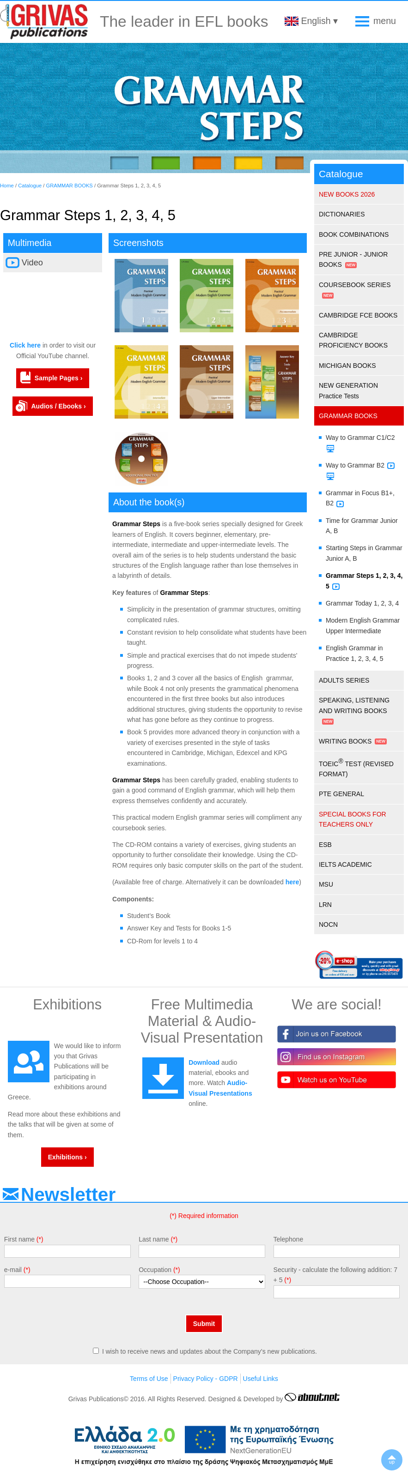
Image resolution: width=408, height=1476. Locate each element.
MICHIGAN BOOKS (347, 365)
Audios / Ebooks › (58, 406)
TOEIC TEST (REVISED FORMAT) (356, 767)
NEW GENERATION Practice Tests (348, 390)
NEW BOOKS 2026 (347, 194)
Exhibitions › (67, 1157)
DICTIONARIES (342, 214)
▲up (391, 1459)
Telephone (289, 1239)
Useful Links (260, 1378)
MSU (326, 884)
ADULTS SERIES (344, 680)
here (292, 882)
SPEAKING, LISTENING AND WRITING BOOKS (354, 705)
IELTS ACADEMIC (345, 864)
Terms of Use (149, 1378)
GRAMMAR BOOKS (69, 185)
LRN (325, 904)
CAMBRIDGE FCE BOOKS (358, 315)
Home (7, 185)
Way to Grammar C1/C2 (360, 437)
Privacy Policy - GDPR (205, 1378)
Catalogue (30, 185)
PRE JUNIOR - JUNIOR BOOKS (353, 259)
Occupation (155, 1269)
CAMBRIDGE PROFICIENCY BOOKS (353, 340)
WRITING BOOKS (345, 741)
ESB (325, 844)
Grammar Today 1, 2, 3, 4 (362, 603)
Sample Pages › (59, 378)
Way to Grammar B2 (355, 465)
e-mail (13, 1269)
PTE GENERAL (341, 794)
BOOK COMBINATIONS (354, 234)
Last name (154, 1239)
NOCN (328, 924)
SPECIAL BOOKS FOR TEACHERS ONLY (352, 819)
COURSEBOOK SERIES (355, 284)
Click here (25, 345)
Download (204, 1062)
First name (19, 1239)
